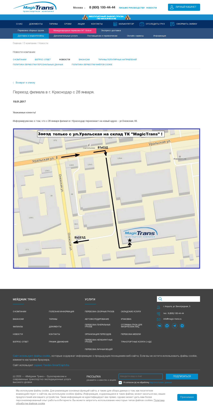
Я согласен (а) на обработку (145, 384)
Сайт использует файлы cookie (31, 358)
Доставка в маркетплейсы (31, 36)
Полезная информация (61, 313)
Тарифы (53, 321)
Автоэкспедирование (97, 321)
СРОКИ (67, 24)
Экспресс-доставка (111, 31)
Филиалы (18, 329)
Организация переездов (98, 336)
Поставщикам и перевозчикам (102, 36)
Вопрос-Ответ (45, 60)
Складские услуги (131, 313)
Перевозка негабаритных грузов (98, 343)
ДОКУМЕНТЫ (36, 24)
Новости (43, 43)
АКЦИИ (81, 24)
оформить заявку (186, 24)
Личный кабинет (186, 7)
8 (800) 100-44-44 (102, 7)
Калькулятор (126, 24)
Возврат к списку (25, 85)
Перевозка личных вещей (99, 351)
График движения (58, 344)
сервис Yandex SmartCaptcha (51, 367)
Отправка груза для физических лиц (131, 328)
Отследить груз (154, 24)
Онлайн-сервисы (135, 36)
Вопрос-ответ (21, 344)
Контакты (54, 336)
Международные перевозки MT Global (72, 31)
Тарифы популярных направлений (125, 60)
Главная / (18, 43)
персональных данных (161, 385)
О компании (20, 60)
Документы (55, 329)
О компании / (31, 43)
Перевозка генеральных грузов (97, 328)
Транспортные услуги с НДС (136, 344)
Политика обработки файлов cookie (96, 66)
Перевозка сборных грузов (31, 31)
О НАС (19, 24)
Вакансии (90, 60)
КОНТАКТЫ (97, 24)
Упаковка (126, 321)
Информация (159, 36)
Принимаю (187, 397)
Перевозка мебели (131, 336)
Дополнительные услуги (66, 36)
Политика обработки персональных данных (39, 66)
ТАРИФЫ (53, 24)
